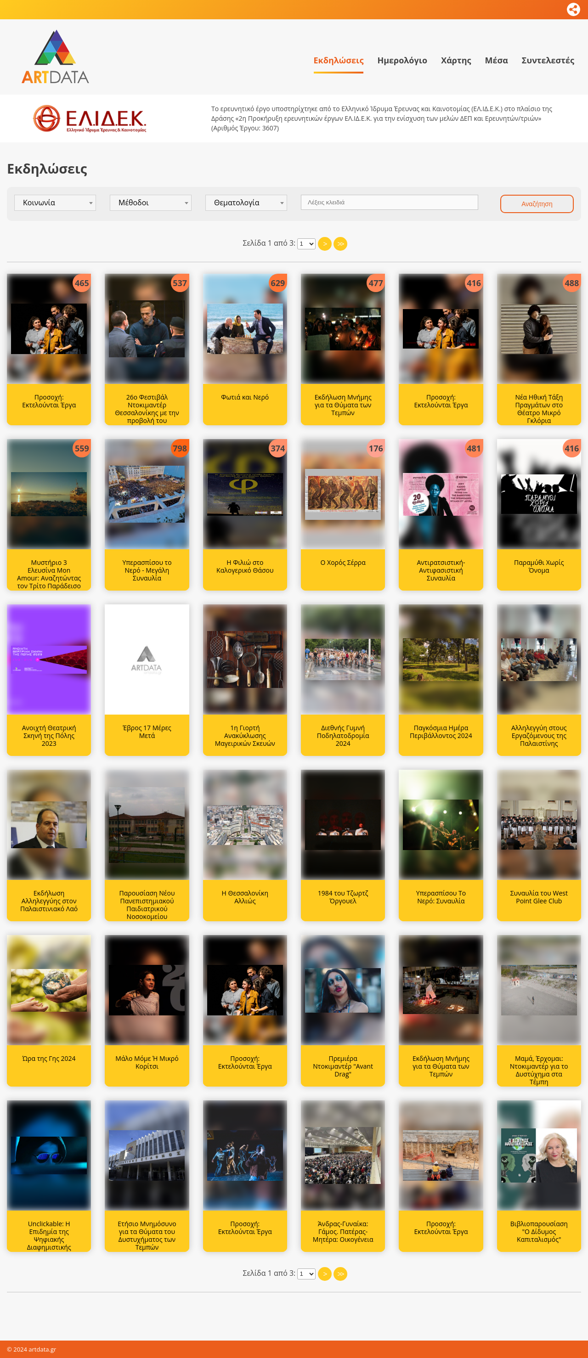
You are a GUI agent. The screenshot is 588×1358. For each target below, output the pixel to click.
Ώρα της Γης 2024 (49, 1058)
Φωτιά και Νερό (245, 397)
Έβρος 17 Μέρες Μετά (147, 731)
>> (340, 244)
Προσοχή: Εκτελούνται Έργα (49, 401)
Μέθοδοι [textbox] (134, 202)
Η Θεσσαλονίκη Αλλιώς (245, 897)
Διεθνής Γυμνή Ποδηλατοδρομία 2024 (343, 735)
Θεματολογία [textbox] (237, 202)
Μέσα (496, 60)
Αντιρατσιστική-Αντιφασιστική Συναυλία (441, 570)
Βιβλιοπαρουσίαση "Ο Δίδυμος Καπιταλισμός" (539, 1231)
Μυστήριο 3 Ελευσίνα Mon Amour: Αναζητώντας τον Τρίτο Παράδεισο (49, 574)
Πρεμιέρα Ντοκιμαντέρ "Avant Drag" (343, 1066)
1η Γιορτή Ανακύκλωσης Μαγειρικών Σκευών (245, 735)
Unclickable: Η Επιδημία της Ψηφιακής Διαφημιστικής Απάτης (49, 1239)
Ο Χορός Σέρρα (343, 562)
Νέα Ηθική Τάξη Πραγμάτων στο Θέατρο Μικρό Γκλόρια (539, 408)
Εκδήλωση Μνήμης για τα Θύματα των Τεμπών (343, 405)
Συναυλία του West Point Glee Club (539, 897)
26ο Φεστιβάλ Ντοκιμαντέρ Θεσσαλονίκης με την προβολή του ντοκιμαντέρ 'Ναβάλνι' (147, 416)
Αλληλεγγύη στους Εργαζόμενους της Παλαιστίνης (539, 735)
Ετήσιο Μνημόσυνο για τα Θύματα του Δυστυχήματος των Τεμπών (147, 1235)
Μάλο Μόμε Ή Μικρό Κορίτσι (146, 1062)
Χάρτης (456, 60)
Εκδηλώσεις (339, 60)
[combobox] (55, 203)
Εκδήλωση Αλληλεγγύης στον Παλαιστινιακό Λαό (49, 901)
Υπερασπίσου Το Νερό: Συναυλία (441, 897)
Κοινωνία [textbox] (39, 202)
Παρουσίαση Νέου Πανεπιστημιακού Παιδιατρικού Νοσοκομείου (147, 904)
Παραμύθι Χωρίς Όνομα (539, 566)
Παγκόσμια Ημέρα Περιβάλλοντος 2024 (441, 731)
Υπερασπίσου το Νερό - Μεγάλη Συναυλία (146, 570)
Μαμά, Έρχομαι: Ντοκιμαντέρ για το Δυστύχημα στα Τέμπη (539, 1070)
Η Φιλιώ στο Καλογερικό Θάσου (244, 566)
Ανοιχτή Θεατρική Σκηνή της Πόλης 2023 (49, 735)
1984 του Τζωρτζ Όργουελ (343, 897)
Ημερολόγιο (402, 60)
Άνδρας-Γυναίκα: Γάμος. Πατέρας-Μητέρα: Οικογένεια (343, 1231)
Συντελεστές (548, 60)
